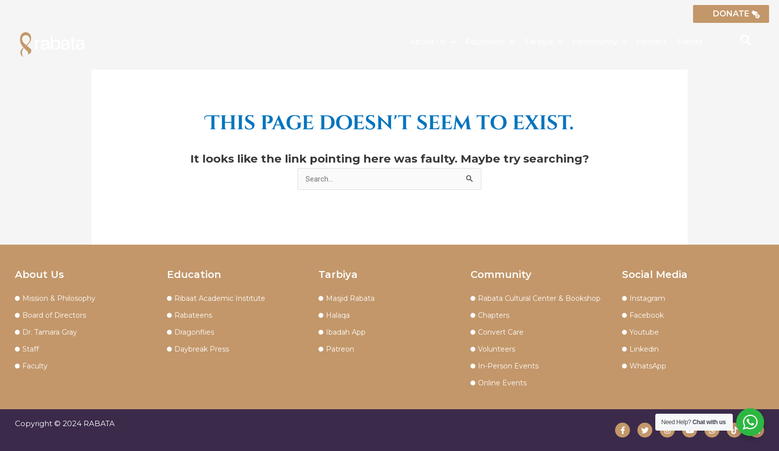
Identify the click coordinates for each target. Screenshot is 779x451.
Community (599, 42)
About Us (433, 42)
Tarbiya (543, 42)
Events (689, 41)
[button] (746, 40)
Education (490, 42)
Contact (651, 41)
